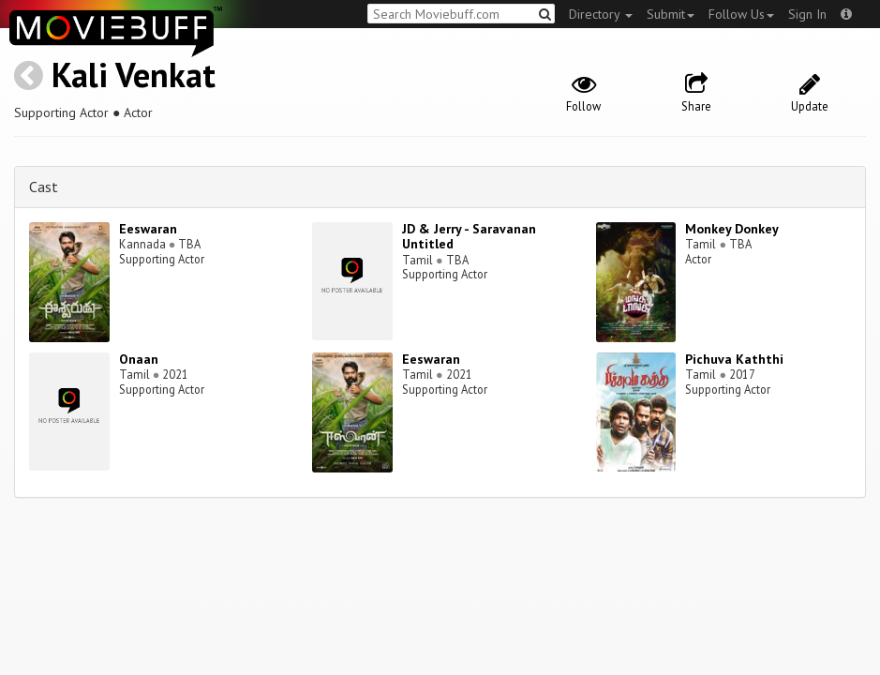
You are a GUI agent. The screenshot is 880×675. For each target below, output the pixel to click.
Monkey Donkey (732, 228)
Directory (601, 14)
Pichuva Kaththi (734, 359)
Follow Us (741, 14)
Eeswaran (148, 228)
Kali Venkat (134, 74)
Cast (43, 186)
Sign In (807, 14)
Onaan (138, 359)
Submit (670, 14)
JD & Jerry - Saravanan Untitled (469, 236)
